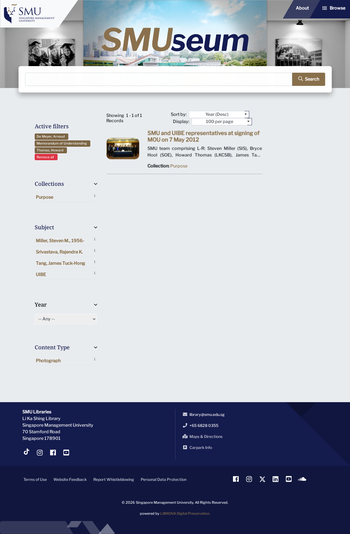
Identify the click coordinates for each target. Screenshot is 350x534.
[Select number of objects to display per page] (249, 121)
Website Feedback (70, 479)
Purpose (66, 197)
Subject (44, 227)
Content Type (52, 347)
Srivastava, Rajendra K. (66, 251)
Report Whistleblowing (113, 479)
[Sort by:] (247, 114)
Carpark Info (196, 447)
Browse (337, 8)
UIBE (66, 274)
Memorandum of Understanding (62, 143)
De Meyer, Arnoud (51, 136)
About (302, 8)
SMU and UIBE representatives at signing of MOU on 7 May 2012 (203, 138)
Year (41, 304)
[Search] (159, 79)
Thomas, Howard (51, 150)
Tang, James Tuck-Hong (66, 263)
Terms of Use (35, 479)
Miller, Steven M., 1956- (66, 240)
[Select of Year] (66, 319)
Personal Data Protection (163, 479)
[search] (306, 79)
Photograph (66, 360)
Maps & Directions (202, 436)
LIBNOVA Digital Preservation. (185, 513)
